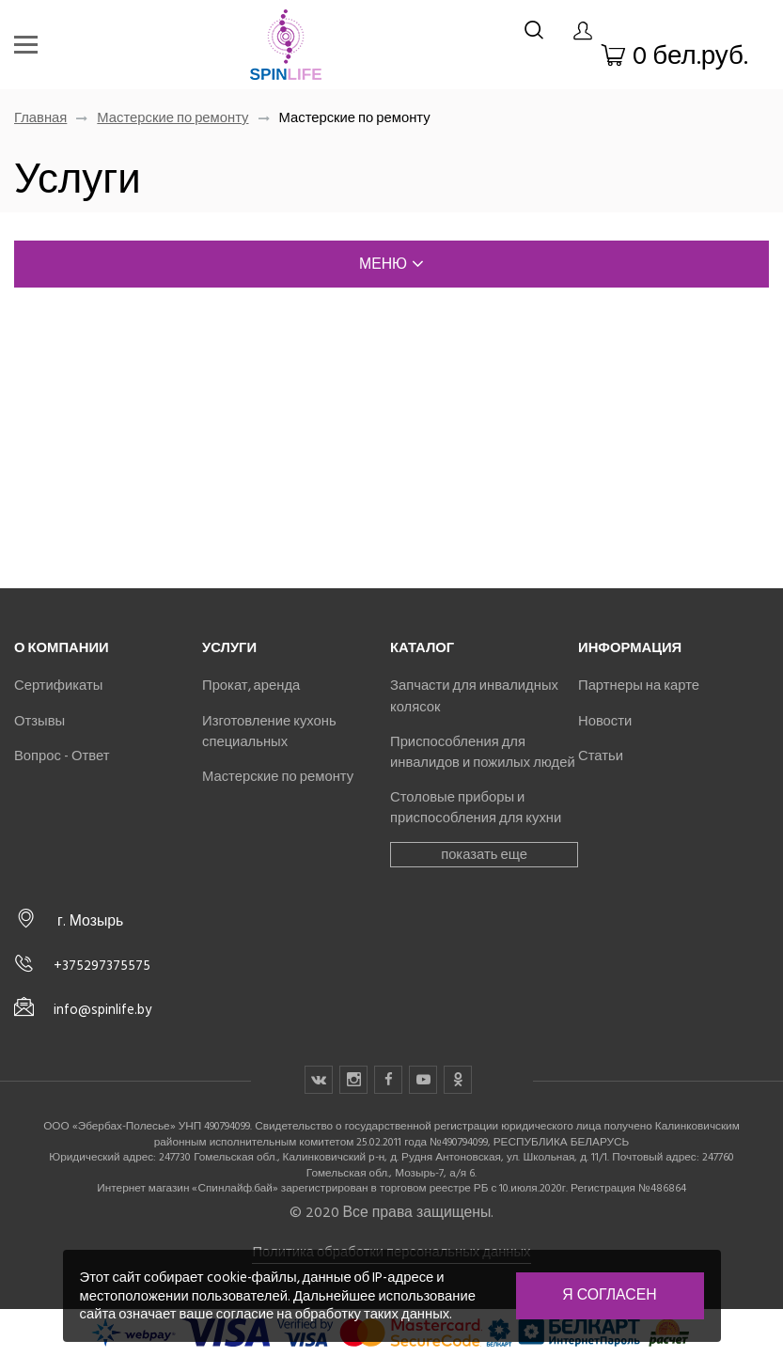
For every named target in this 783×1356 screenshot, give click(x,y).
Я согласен (609, 1295)
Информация (629, 647)
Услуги (229, 647)
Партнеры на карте (638, 685)
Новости (605, 720)
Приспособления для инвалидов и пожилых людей (482, 751)
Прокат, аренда (251, 685)
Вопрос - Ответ (61, 755)
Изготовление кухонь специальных (269, 731)
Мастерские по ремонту (172, 117)
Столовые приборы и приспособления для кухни (475, 807)
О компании (61, 647)
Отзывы (39, 720)
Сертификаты (58, 685)
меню (391, 264)
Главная (40, 117)
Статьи (600, 755)
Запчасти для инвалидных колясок (474, 695)
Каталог (422, 647)
